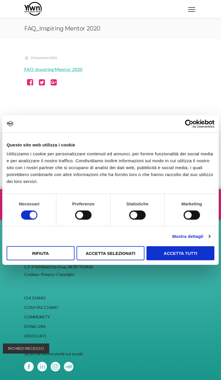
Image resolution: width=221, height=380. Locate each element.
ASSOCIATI (35, 335)
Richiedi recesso (26, 348)
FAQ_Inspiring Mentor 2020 (53, 69)
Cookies (31, 274)
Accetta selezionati (110, 253)
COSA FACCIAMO (41, 307)
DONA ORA (35, 326)
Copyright (65, 274)
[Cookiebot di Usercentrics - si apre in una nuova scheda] (189, 123)
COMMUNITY (37, 316)
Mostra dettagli (187, 236)
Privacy (47, 274)
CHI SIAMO (35, 297)
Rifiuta (40, 253)
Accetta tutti (180, 253)
